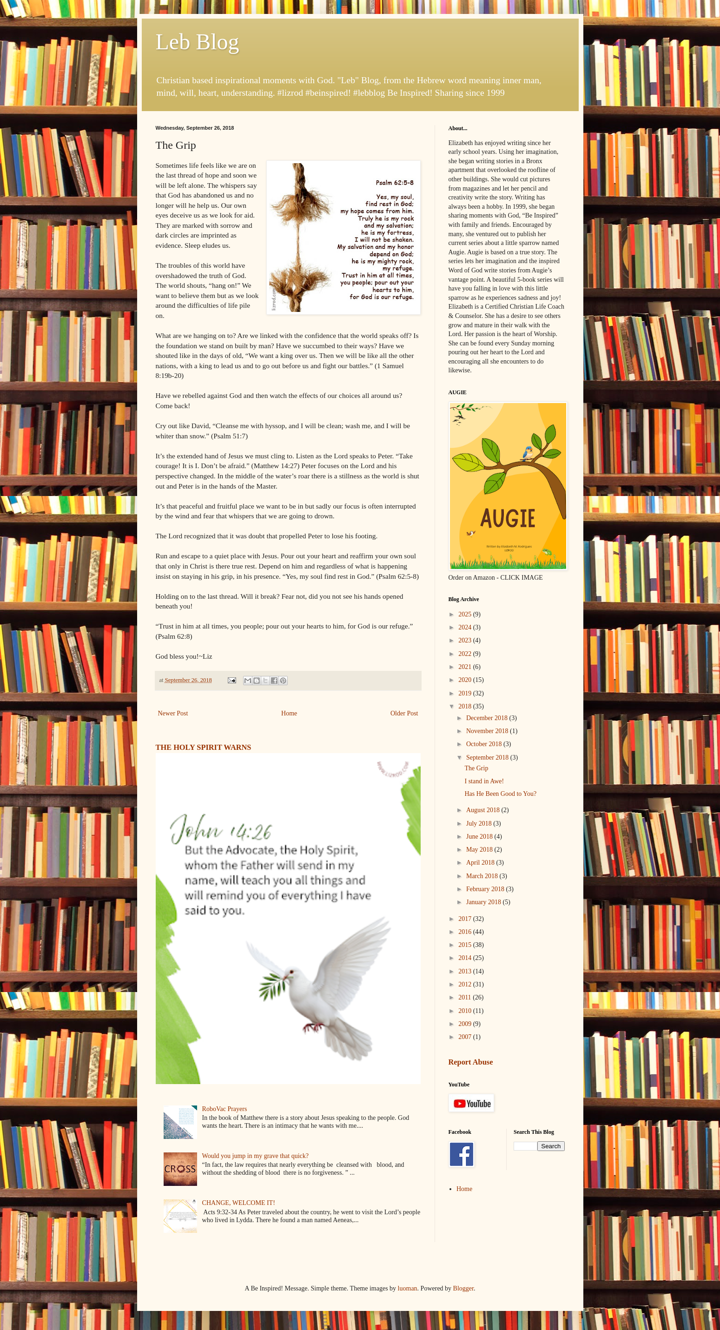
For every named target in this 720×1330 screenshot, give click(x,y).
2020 (465, 679)
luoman (407, 1288)
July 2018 (479, 823)
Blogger (463, 1288)
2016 (465, 931)
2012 (465, 984)
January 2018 (484, 902)
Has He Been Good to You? (500, 793)
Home (289, 713)
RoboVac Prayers (224, 1108)
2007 (465, 1036)
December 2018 (487, 718)
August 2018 (483, 810)
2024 (465, 627)
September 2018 (488, 757)
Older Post (404, 713)
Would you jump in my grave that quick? (255, 1155)
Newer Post (173, 713)
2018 (465, 706)
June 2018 (480, 836)
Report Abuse (471, 1062)
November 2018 (488, 731)
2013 (465, 971)
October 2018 (484, 744)
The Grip (476, 768)
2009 (465, 1023)
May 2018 (480, 849)
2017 (465, 918)
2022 (465, 653)
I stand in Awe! (484, 781)
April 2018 (481, 862)
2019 (465, 693)
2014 (465, 957)
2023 (465, 640)
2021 (465, 666)
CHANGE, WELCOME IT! (238, 1202)
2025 (465, 614)
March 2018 (483, 876)
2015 (465, 944)
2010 (465, 1010)
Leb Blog (197, 41)
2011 (465, 997)
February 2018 (486, 889)
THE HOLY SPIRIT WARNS (203, 747)
